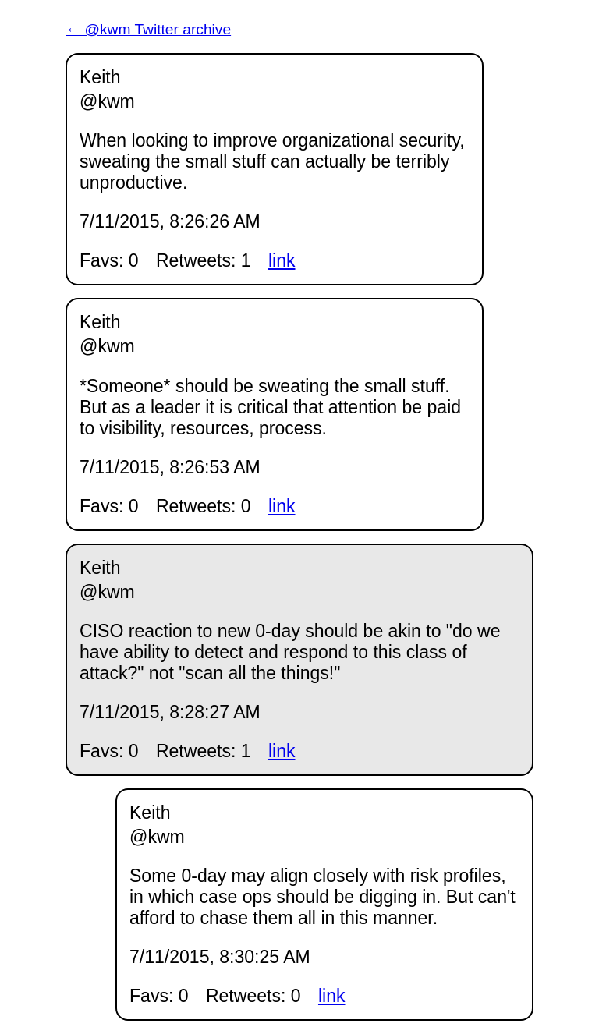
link (282, 260)
